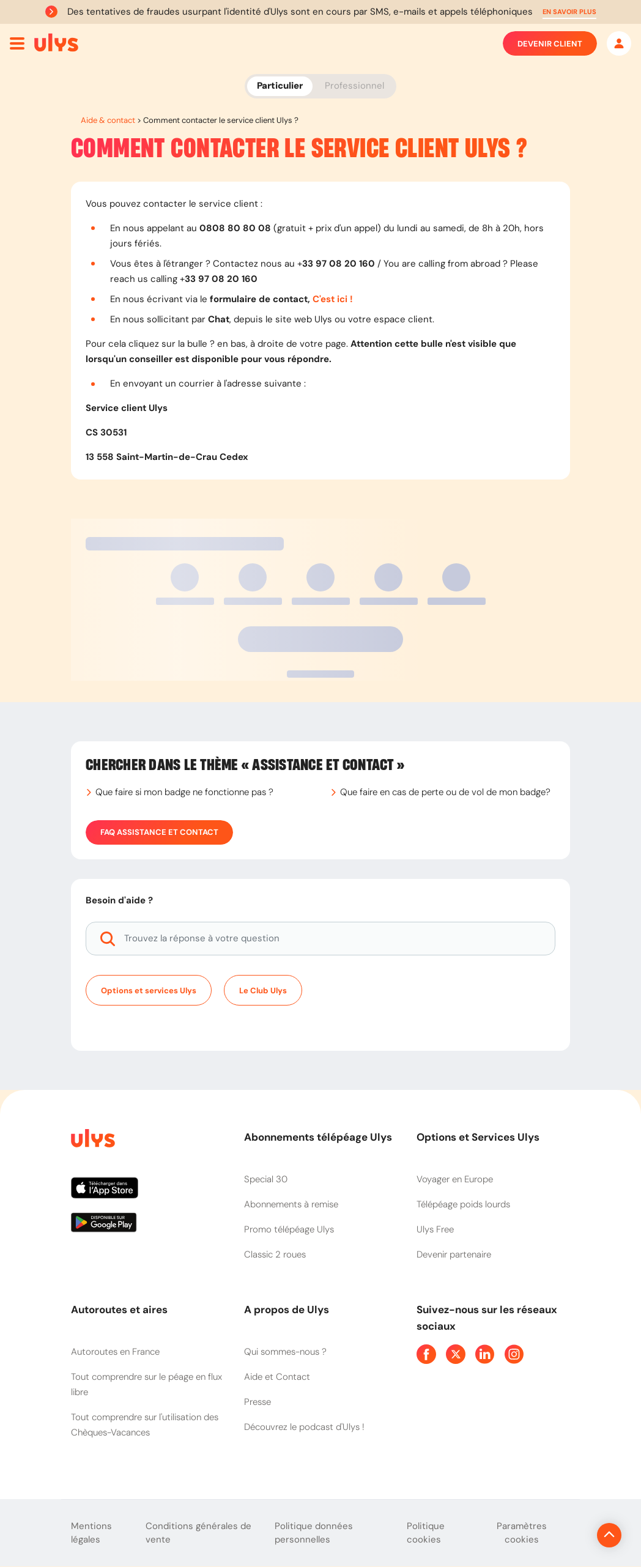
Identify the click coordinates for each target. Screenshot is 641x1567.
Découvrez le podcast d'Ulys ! (304, 1427)
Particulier (280, 86)
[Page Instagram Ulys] (514, 1354)
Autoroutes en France (115, 1352)
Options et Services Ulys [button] (478, 1137)
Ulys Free (435, 1229)
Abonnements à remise (291, 1204)
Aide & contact (108, 120)
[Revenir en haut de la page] (567, 1535)
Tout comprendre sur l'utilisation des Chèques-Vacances (144, 1425)
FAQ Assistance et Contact (159, 832)
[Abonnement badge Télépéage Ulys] (56, 43)
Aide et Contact (277, 1377)
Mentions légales (91, 1533)
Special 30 (265, 1179)
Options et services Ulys (148, 990)
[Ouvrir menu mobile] (17, 43)
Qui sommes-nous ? (285, 1352)
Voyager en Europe (455, 1179)
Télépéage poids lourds (463, 1204)
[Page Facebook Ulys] (426, 1354)
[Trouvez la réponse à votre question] (320, 938)
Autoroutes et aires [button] (119, 1309)
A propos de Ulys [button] (286, 1309)
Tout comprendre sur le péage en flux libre (146, 1384)
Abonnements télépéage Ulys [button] (318, 1137)
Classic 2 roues (275, 1254)
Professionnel (354, 86)
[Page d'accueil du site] (92, 1140)
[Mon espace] (619, 43)
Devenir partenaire (454, 1254)
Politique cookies (426, 1533)
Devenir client (550, 43)
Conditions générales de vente (198, 1533)
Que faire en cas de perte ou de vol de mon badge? (445, 792)
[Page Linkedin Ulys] (485, 1354)
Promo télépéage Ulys (289, 1229)
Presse (257, 1402)
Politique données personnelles (314, 1533)
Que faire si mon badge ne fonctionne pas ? (184, 792)
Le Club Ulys (263, 990)
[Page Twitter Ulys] (455, 1354)
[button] (569, 12)
